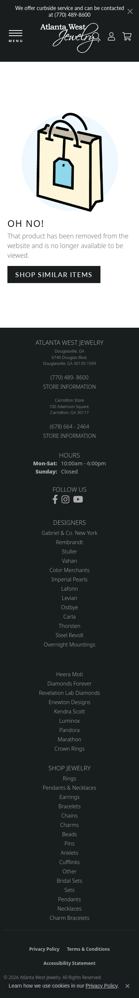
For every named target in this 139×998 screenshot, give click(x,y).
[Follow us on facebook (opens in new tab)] (55, 499)
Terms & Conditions (88, 949)
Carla (69, 616)
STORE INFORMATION (69, 386)
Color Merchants (70, 570)
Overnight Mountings (69, 644)
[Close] (130, 11)
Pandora (69, 730)
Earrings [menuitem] (69, 796)
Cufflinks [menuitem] (69, 862)
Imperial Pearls (70, 579)
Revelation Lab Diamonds (69, 692)
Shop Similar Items (54, 274)
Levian (69, 597)
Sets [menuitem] (69, 889)
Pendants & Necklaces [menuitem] (69, 787)
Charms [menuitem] (69, 824)
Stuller (69, 551)
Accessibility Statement (69, 963)
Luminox (69, 720)
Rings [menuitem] (69, 778)
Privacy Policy (44, 949)
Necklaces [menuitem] (69, 908)
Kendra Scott (69, 711)
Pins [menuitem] (69, 843)
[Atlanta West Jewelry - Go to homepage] (69, 40)
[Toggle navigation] (15, 37)
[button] (109, 38)
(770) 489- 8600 (69, 377)
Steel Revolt (69, 635)
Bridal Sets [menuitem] (69, 880)
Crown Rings (69, 748)
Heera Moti (69, 674)
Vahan (69, 560)
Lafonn (69, 588)
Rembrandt (69, 542)
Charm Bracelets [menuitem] (69, 917)
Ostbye (69, 607)
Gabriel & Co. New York (69, 532)
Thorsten (69, 625)
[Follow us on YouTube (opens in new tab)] (78, 499)
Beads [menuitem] (69, 834)
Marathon (70, 739)
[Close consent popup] (127, 986)
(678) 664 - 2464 (69, 426)
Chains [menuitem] (70, 815)
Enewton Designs (69, 702)
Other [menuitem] (69, 871)
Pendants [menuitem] (69, 899)
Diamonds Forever (69, 683)
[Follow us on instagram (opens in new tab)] (65, 499)
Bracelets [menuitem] (70, 806)
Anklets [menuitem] (69, 852)
